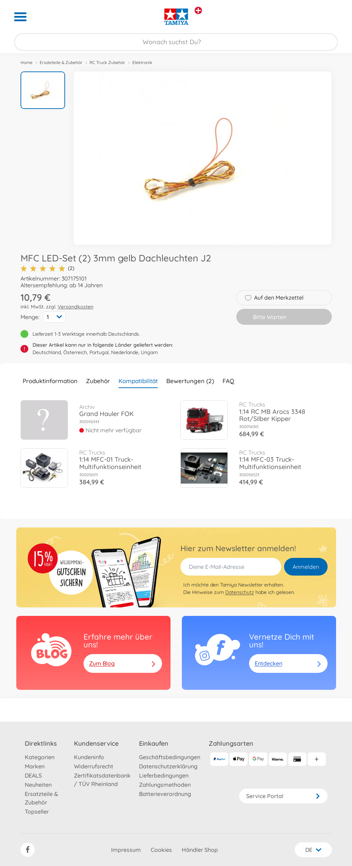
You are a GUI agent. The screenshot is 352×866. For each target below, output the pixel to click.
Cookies (161, 849)
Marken (35, 766)
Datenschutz (239, 592)
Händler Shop (200, 849)
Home (27, 62)
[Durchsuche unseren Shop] (176, 42)
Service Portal (283, 795)
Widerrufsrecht (93, 766)
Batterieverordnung (165, 793)
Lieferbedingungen (164, 775)
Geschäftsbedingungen (169, 757)
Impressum (126, 849)
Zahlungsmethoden (165, 784)
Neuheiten (38, 784)
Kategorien (39, 757)
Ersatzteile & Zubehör (61, 62)
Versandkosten (75, 307)
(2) (47, 268)
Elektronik (142, 62)
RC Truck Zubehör (107, 62)
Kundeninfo (89, 757)
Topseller (37, 811)
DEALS (33, 775)
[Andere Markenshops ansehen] (198, 10)
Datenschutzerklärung (168, 766)
